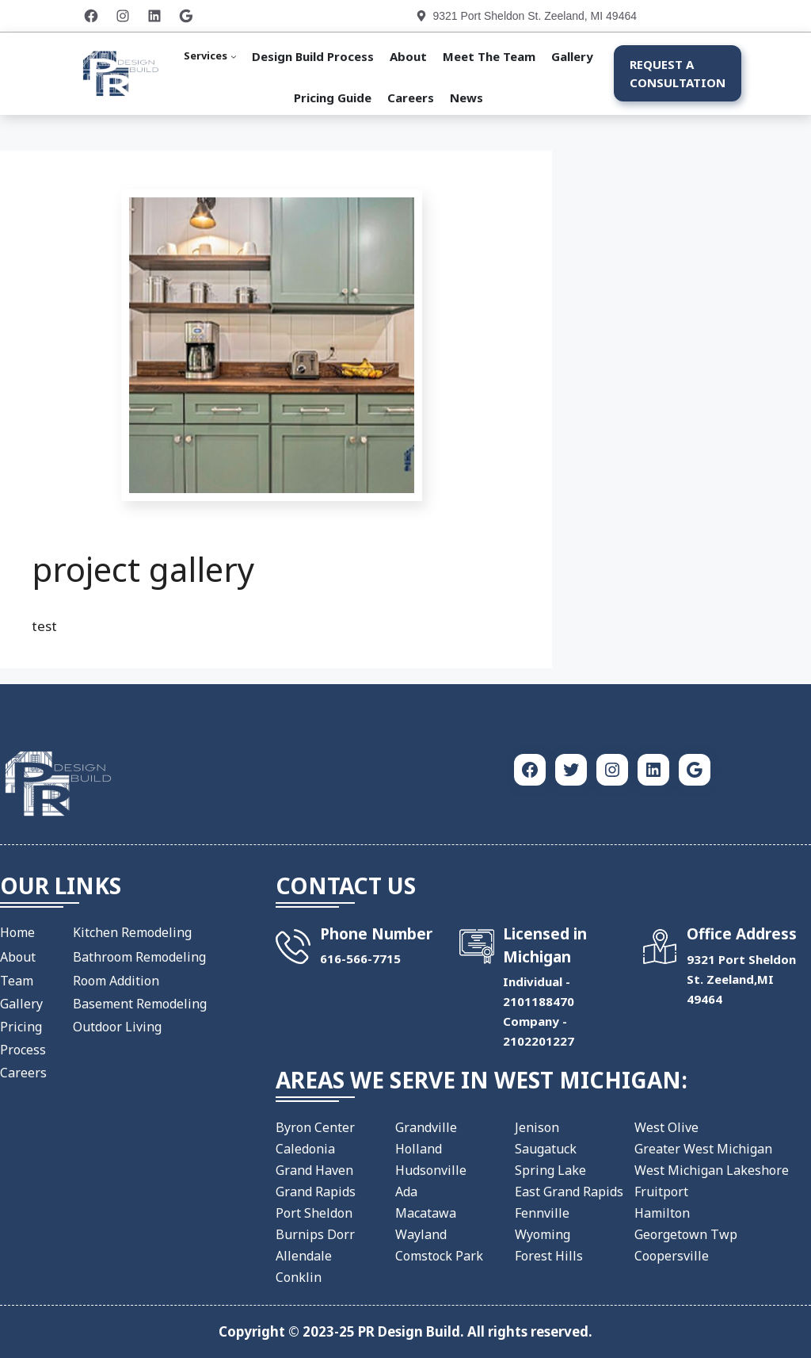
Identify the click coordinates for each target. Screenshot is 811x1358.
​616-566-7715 (360, 958)
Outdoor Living (117, 1026)
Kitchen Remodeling (132, 932)
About (18, 957)
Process (23, 1049)
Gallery (21, 1003)
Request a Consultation (677, 73)
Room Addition (116, 980)
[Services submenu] (210, 56)
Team (16, 980)
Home (17, 932)
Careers (23, 1072)
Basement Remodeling (140, 1003)
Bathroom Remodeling (139, 957)
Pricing (21, 1026)
